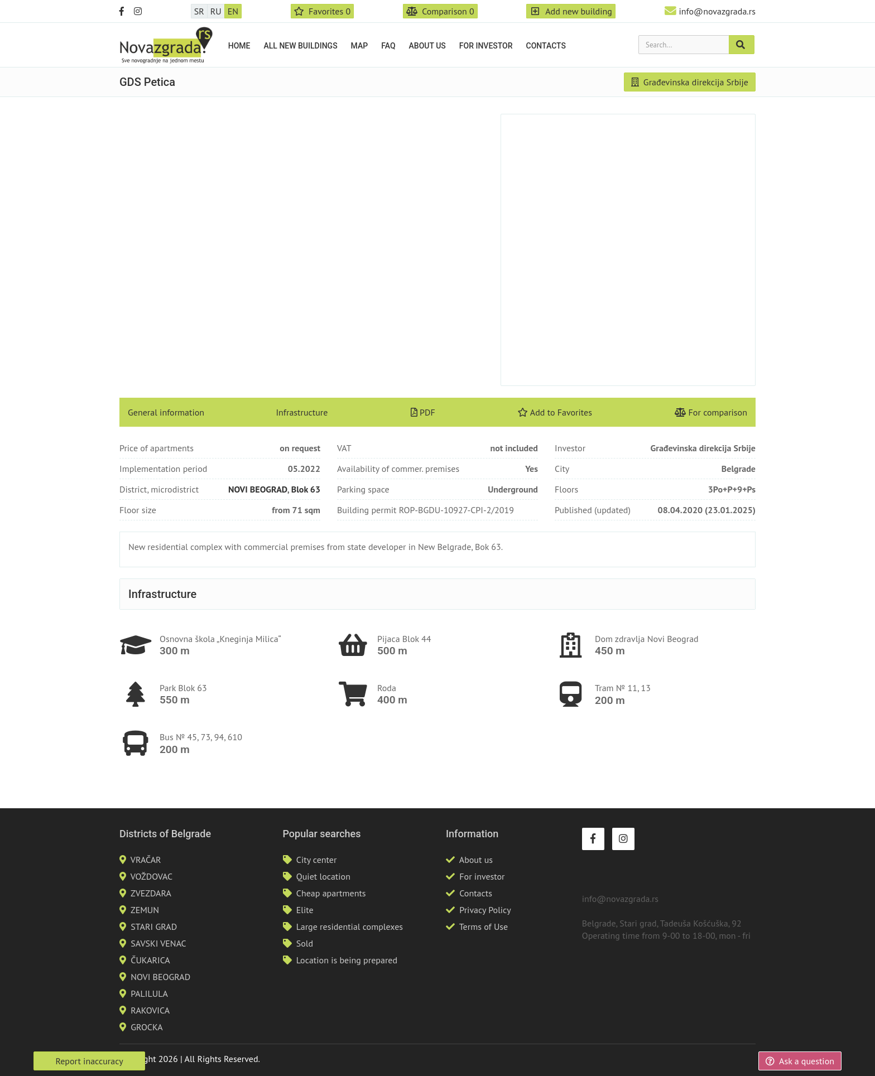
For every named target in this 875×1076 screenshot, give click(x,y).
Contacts (546, 45)
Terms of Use (483, 926)
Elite (305, 909)
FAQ (388, 45)
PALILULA (149, 993)
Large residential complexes (349, 926)
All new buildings (301, 45)
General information (166, 412)
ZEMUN (145, 909)
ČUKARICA (150, 960)
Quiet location (323, 876)
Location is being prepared (346, 960)
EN (233, 11)
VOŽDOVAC (151, 876)
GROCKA (146, 1026)
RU (216, 11)
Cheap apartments (331, 893)
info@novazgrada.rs (717, 11)
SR (199, 11)
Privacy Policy (485, 909)
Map (359, 45)
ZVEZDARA (151, 893)
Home (239, 45)
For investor (486, 45)
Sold (304, 943)
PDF (423, 412)
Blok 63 (305, 489)
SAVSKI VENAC (158, 943)
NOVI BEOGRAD (257, 489)
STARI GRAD (154, 926)
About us (427, 45)
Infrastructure (302, 412)
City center (316, 859)
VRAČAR (146, 859)
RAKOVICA (150, 1010)
